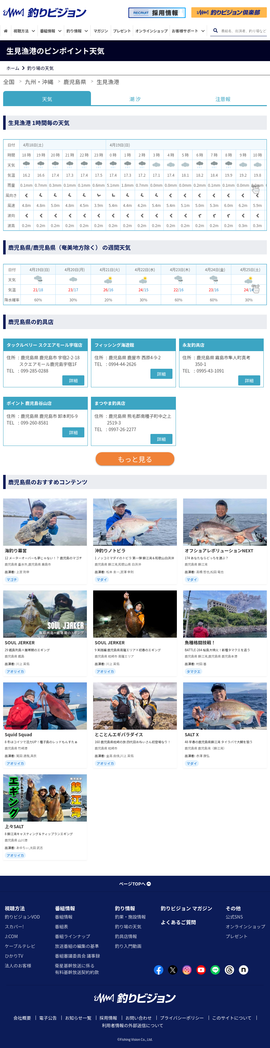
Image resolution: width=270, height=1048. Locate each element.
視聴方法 (15, 908)
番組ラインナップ (72, 936)
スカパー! (14, 926)
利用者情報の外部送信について (133, 1025)
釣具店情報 (126, 936)
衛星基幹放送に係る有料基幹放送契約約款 (77, 968)
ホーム (13, 68)
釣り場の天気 (40, 68)
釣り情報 (125, 908)
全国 (8, 81)
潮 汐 (135, 99)
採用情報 (108, 1018)
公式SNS (234, 917)
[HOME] (5, 30)
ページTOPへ (135, 883)
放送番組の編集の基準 (77, 946)
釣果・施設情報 (130, 917)
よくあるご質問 (178, 922)
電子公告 (48, 1018)
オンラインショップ (245, 926)
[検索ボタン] (215, 30)
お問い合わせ (138, 1018)
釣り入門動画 (128, 946)
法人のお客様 (18, 965)
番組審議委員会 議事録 (77, 956)
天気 (47, 99)
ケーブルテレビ (20, 946)
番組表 (61, 926)
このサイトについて (232, 1018)
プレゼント (237, 936)
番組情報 (65, 908)
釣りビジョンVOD (22, 917)
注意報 (222, 99)
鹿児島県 (75, 81)
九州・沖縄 (39, 81)
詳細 (73, 380)
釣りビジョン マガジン (186, 908)
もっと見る (135, 459)
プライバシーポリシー (182, 1018)
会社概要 (22, 1018)
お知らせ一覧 (78, 1018)
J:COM (11, 936)
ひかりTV (14, 956)
